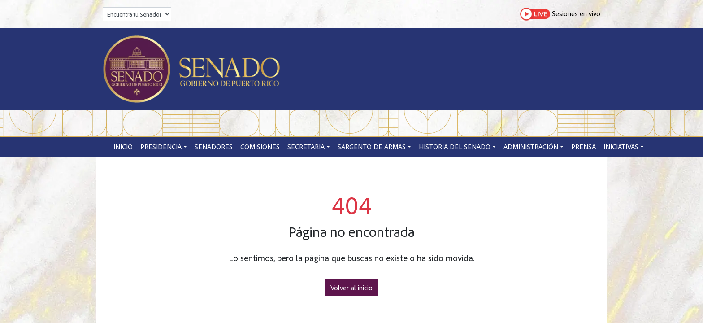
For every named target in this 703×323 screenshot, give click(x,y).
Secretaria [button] (306, 146)
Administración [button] (530, 146)
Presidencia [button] (161, 146)
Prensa (583, 146)
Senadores (214, 146)
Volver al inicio (351, 287)
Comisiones (260, 146)
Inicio (123, 146)
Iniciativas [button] (620, 146)
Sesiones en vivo (560, 14)
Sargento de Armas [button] (372, 146)
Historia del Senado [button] (454, 146)
